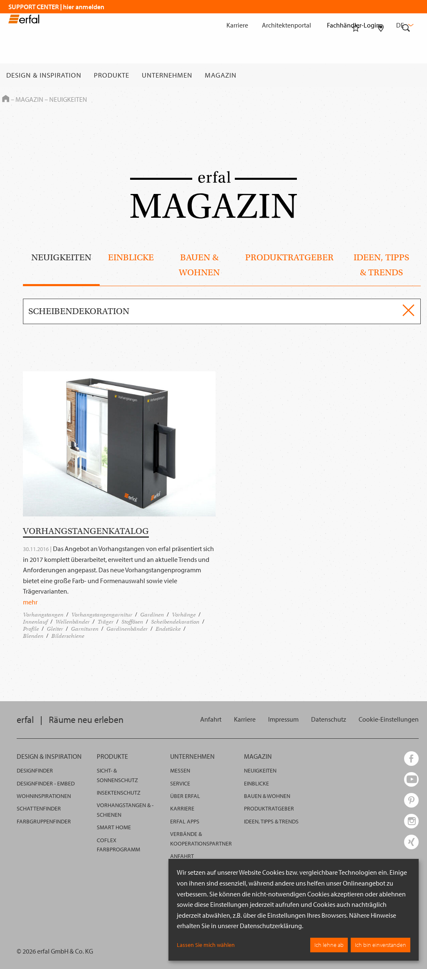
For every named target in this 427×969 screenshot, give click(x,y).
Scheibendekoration (175, 621)
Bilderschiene (67, 635)
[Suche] (406, 75)
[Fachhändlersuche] (380, 75)
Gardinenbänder (127, 628)
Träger (105, 621)
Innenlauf (35, 621)
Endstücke (168, 628)
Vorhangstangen (43, 614)
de (404, 25)
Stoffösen (132, 621)
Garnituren (84, 628)
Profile (31, 628)
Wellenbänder (72, 621)
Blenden (33, 635)
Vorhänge (184, 614)
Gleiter (55, 628)
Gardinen (152, 614)
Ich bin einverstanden (380, 945)
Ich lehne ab (329, 945)
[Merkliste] (355, 75)
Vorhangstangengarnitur (101, 614)
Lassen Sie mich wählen (206, 945)
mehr (30, 602)
